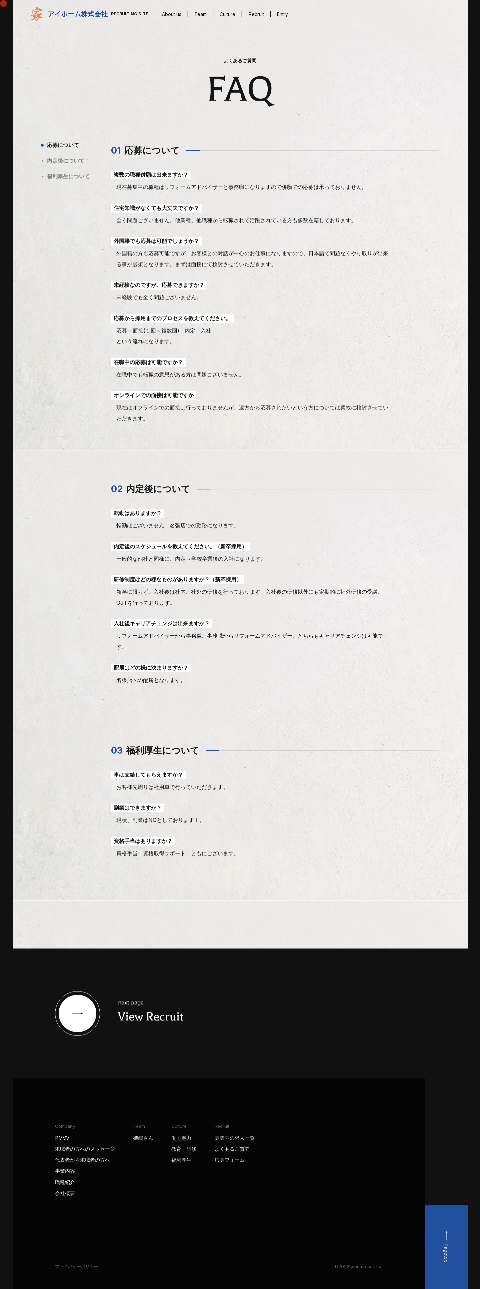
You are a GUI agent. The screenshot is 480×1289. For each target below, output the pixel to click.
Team (200, 14)
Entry (282, 14)
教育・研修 (183, 1149)
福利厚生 (181, 1160)
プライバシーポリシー (76, 1266)
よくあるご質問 (232, 1149)
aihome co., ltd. (366, 1266)
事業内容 (65, 1171)
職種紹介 (65, 1182)
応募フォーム (230, 1160)
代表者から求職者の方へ (82, 1160)
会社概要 (65, 1193)
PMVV (62, 1138)
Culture (227, 14)
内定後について (65, 160)
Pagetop (446, 1253)
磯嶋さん (143, 1138)
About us (171, 14)
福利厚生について (68, 176)
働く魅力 (181, 1138)
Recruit (256, 14)
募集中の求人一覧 (235, 1138)
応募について (63, 145)
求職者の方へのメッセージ (85, 1149)
